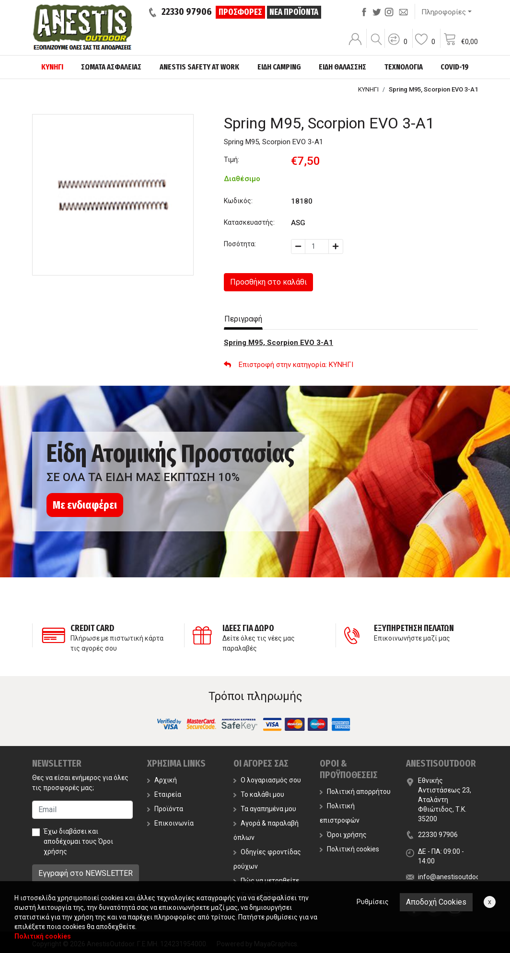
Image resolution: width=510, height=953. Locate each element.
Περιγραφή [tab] (243, 318)
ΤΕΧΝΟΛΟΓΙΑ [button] (403, 66)
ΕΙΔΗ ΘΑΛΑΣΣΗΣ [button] (342, 66)
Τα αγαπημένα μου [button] (264, 809)
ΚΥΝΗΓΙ (368, 89)
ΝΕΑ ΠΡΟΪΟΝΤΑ (293, 12)
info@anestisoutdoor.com (457, 877)
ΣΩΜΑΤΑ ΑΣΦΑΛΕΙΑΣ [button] (111, 66)
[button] (397, 45)
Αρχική (162, 780)
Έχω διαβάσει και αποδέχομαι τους (78, 841)
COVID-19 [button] (454, 66)
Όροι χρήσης (343, 834)
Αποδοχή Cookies (436, 902)
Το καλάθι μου (258, 794)
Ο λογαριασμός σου (267, 780)
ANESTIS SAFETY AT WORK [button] (199, 66)
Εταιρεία (164, 794)
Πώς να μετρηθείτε (266, 880)
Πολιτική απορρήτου (355, 791)
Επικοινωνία (170, 823)
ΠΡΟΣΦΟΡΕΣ (240, 12)
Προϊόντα (165, 809)
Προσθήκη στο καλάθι (268, 282)
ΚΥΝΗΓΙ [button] (52, 66)
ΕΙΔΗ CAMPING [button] (279, 66)
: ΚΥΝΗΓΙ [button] (288, 364)
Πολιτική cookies (349, 849)
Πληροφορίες (443, 12)
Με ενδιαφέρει (85, 505)
